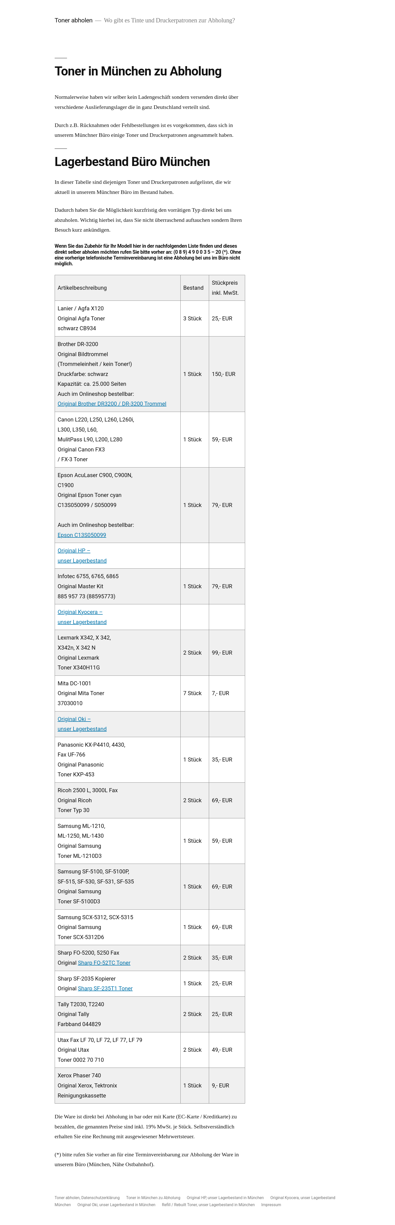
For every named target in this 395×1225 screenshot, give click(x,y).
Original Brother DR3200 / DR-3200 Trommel (112, 404)
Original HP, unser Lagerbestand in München (225, 1197)
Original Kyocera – (80, 612)
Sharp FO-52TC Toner (104, 963)
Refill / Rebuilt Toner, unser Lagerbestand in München (208, 1204)
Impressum (271, 1204)
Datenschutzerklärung (100, 1197)
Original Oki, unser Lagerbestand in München (116, 1204)
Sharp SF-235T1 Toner (105, 988)
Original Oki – (74, 719)
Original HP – (74, 550)
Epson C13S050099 (82, 535)
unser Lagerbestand (82, 561)
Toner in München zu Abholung (153, 1197)
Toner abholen (74, 20)
